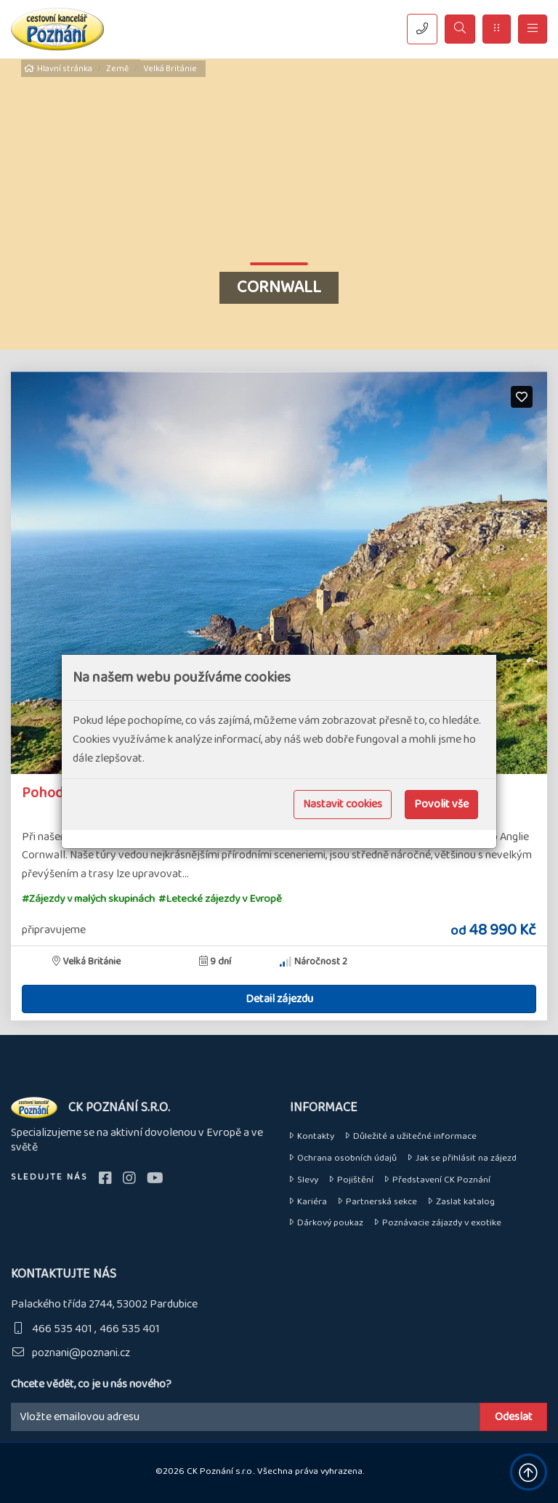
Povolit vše (441, 804)
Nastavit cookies (342, 804)
